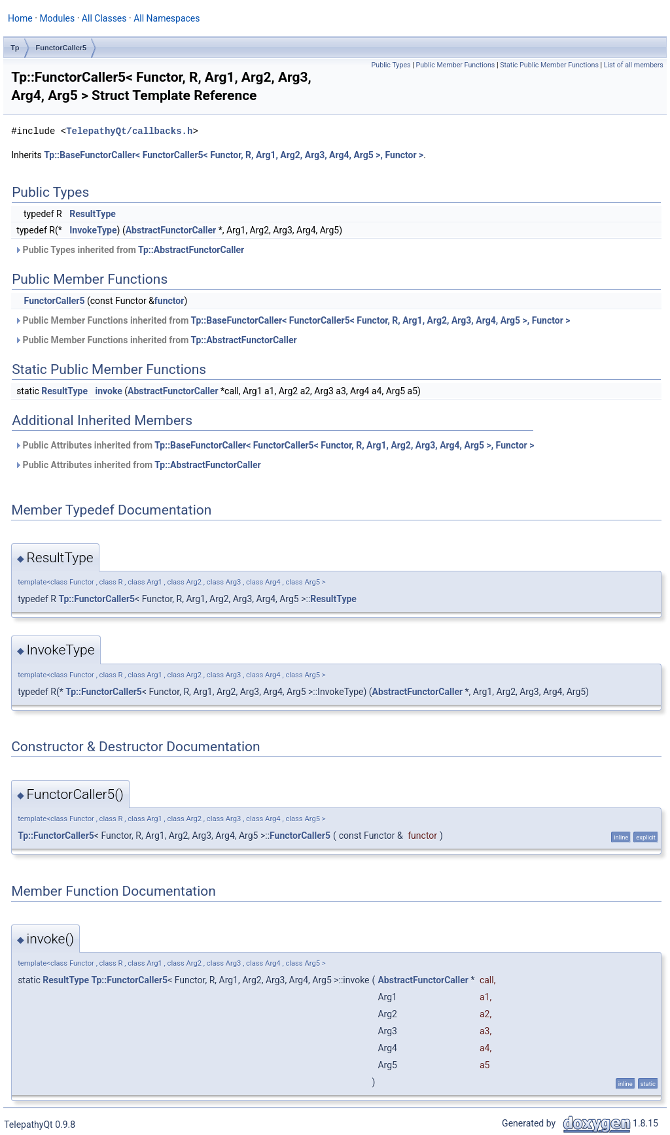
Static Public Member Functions (549, 65)
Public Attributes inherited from (274, 445)
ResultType (92, 214)
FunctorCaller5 (61, 48)
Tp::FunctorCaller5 (96, 599)
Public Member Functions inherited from (292, 320)
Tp (14, 48)
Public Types (391, 65)
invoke (108, 391)
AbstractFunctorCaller (171, 230)
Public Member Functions (455, 65)
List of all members (633, 65)
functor (169, 301)
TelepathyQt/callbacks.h (129, 131)
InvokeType (92, 230)
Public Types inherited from (129, 250)
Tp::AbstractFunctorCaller (191, 250)
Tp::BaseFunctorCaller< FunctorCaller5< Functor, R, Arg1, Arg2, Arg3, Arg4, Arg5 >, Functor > (233, 155)
